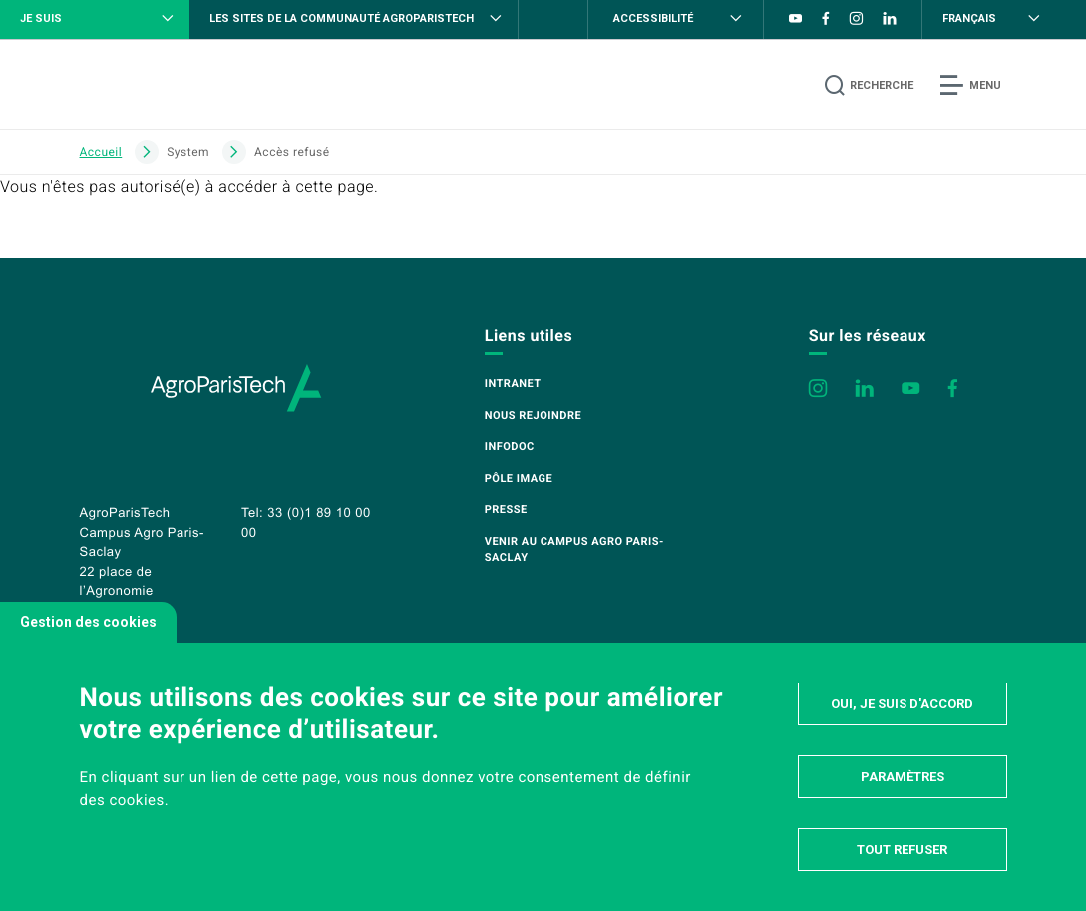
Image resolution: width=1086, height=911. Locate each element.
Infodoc (510, 446)
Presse (506, 509)
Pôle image (518, 478)
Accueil (101, 152)
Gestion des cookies (88, 622)
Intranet (513, 383)
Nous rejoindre (533, 415)
